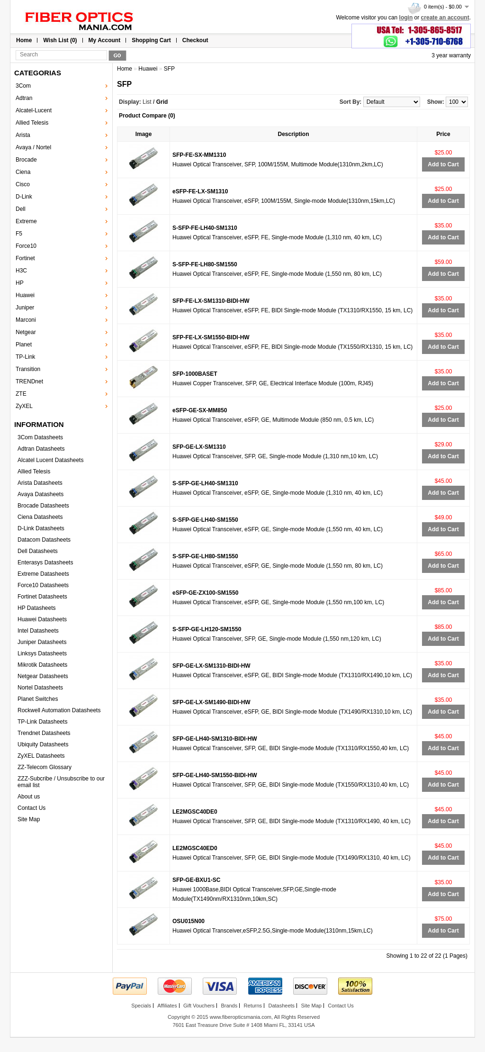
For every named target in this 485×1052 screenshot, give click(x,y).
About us (29, 796)
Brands (229, 1005)
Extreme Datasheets (43, 574)
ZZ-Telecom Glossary (45, 767)
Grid (162, 102)
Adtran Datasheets (41, 448)
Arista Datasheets (40, 483)
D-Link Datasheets (41, 528)
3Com (23, 85)
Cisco (23, 184)
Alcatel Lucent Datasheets (50, 460)
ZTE (21, 393)
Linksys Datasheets (42, 653)
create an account (445, 17)
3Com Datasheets (40, 437)
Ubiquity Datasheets (43, 744)
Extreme (26, 221)
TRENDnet (29, 381)
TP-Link (25, 357)
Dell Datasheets (38, 551)
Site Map (29, 819)
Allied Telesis (32, 122)
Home (24, 40)
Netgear (26, 332)
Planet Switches (38, 699)
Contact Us (31, 808)
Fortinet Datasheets (42, 596)
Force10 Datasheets (43, 585)
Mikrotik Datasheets (42, 665)
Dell (21, 209)
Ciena (23, 172)
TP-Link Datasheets (42, 721)
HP (20, 283)
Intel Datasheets (38, 630)
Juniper (25, 307)
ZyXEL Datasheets (41, 756)
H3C (21, 270)
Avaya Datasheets (40, 494)
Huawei (25, 295)
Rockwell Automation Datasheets (59, 710)
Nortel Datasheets (40, 687)
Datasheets (281, 1005)
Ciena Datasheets (40, 517)
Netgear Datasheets (43, 676)
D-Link (24, 196)
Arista (23, 135)
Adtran (24, 98)
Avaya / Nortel (33, 147)
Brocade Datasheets (43, 505)
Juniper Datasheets (42, 642)
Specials (141, 1005)
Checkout (195, 40)
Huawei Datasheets (42, 619)
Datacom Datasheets (44, 539)
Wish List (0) (60, 40)
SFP (169, 68)
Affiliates (167, 1005)
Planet (24, 344)
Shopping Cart (151, 40)
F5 (19, 233)
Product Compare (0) (147, 115)
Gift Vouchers (199, 1005)
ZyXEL (24, 406)
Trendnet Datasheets (44, 733)
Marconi (26, 320)
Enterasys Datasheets (45, 562)
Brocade (26, 159)
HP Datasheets (37, 608)
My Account (105, 40)
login (406, 17)
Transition (28, 369)
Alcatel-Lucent (34, 110)
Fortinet (25, 258)
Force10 (26, 246)
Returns (253, 1005)
